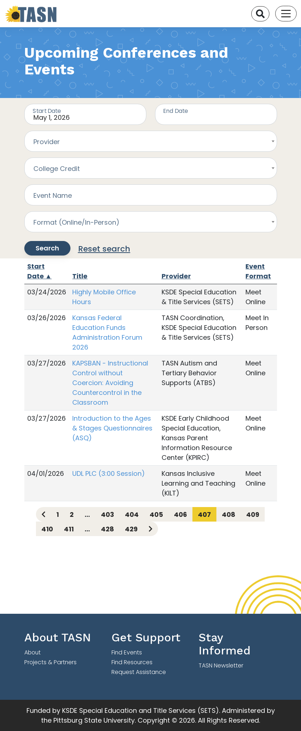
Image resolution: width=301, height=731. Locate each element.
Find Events (126, 652)
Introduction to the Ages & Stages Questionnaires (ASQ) (112, 428)
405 (156, 514)
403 (107, 514)
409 (252, 514)
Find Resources (131, 662)
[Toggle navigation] (286, 13)
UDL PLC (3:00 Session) (108, 473)
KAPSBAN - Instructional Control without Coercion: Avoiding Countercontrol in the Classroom (110, 383)
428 (107, 529)
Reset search (104, 248)
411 (69, 529)
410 (47, 529)
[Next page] (150, 529)
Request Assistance (138, 672)
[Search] (260, 13)
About (32, 652)
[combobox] (150, 141)
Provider (176, 276)
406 (180, 514)
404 (132, 514)
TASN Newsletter (221, 665)
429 (131, 529)
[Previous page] (43, 514)
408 (228, 514)
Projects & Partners (50, 662)
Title (80, 276)
